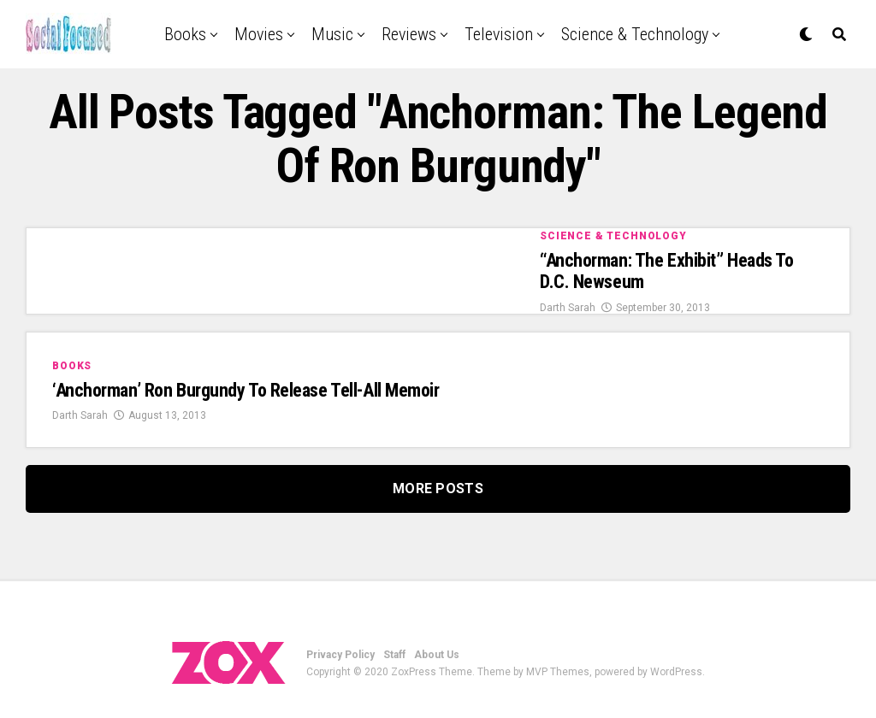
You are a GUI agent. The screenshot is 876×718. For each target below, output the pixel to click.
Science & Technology (634, 34)
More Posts (438, 488)
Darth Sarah (567, 308)
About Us (436, 655)
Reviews (409, 34)
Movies (258, 34)
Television (499, 34)
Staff (394, 655)
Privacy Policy (340, 655)
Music (332, 34)
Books (185, 34)
